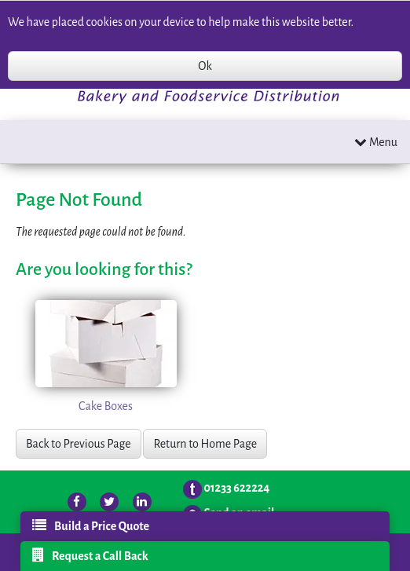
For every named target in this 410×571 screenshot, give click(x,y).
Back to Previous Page (78, 443)
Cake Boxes (106, 406)
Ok (204, 66)
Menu (375, 141)
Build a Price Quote (90, 525)
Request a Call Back (90, 555)
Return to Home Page (205, 443)
